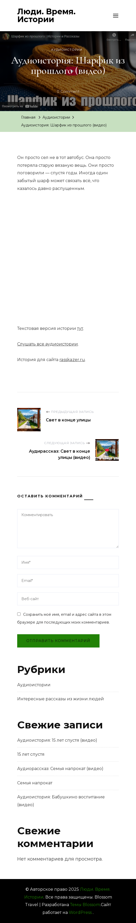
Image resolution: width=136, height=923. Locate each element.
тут (80, 328)
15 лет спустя (31, 754)
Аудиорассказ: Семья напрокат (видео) (60, 768)
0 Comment (68, 92)
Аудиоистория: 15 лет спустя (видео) (57, 740)
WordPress (80, 912)
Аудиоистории (66, 50)
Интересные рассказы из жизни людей (60, 698)
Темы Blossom (85, 904)
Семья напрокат (34, 782)
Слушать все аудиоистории (47, 344)
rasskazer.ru (72, 359)
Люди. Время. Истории (46, 15)
